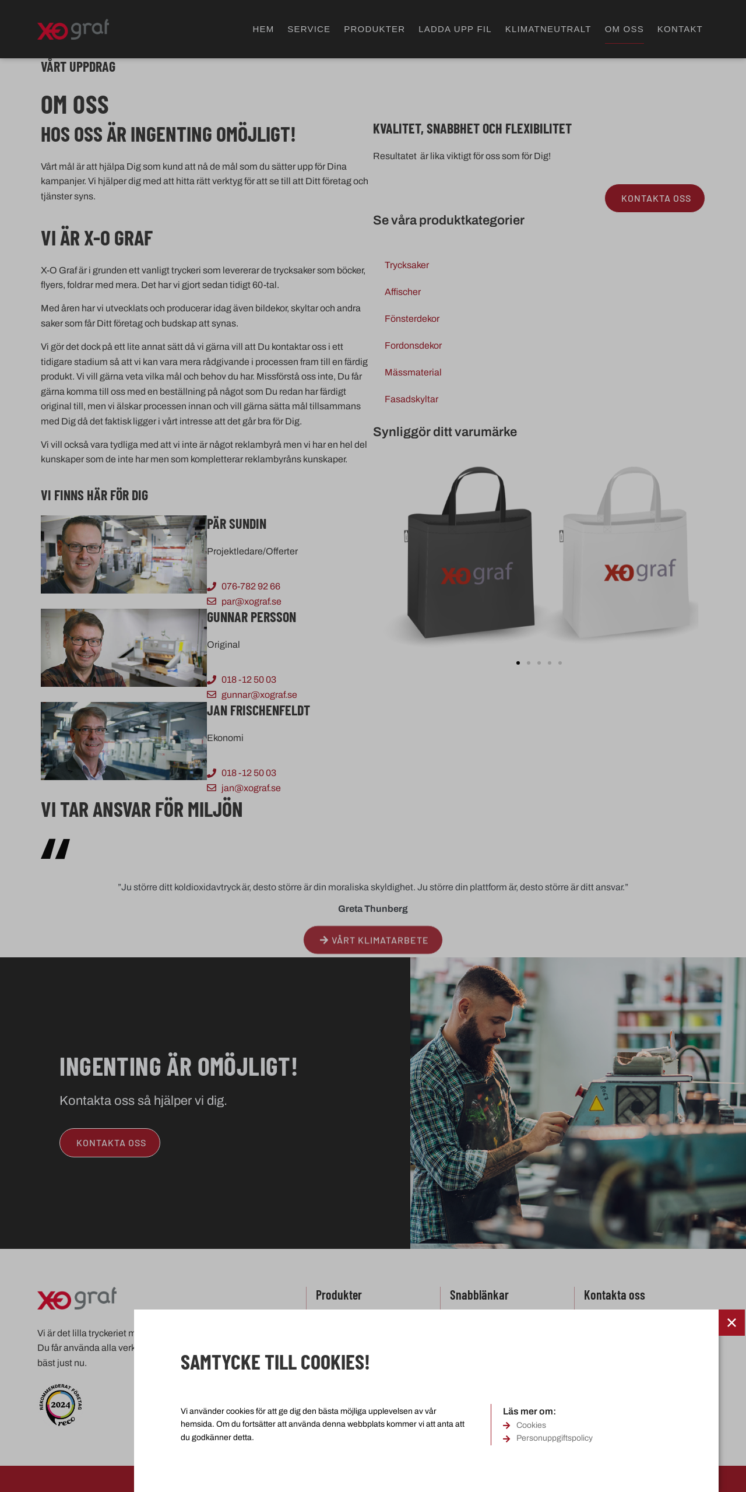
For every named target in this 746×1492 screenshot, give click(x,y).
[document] (373, 746)
